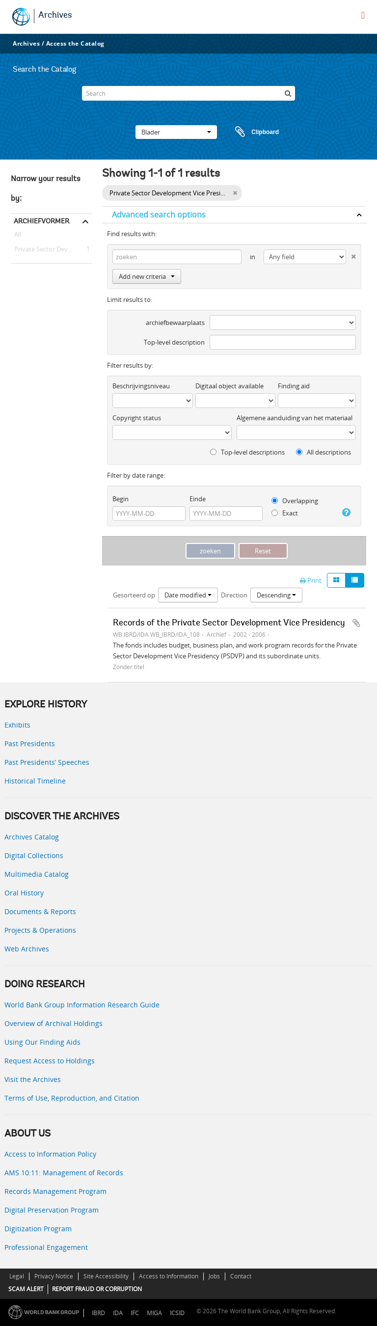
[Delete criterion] (351, 254)
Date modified (188, 595)
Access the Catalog (75, 43)
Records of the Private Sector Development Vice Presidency (229, 623)
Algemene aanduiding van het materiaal (294, 417)
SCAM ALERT (26, 1289)
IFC (135, 1313)
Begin (120, 498)
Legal (16, 1276)
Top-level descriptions (247, 452)
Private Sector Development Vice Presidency (51, 249)
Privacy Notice (53, 1276)
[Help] (345, 512)
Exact (284, 513)
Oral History (24, 892)
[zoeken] (287, 93)
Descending (276, 595)
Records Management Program (55, 1191)
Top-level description (174, 342)
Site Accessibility (106, 1276)
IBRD (98, 1313)
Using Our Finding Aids (42, 1042)
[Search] (188, 93)
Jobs (214, 1276)
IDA (118, 1313)
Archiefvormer (41, 221)
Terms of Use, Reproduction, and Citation (71, 1098)
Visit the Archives (32, 1079)
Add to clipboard (356, 623)
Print (311, 580)
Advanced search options (159, 214)
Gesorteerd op (134, 595)
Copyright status (136, 417)
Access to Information (168, 1276)
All (17, 236)
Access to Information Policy (50, 1154)
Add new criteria (147, 276)
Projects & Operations (40, 930)
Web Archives (26, 948)
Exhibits (17, 725)
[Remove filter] (235, 193)
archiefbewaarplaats (175, 322)
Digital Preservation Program (51, 1210)
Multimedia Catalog (36, 874)
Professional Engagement (46, 1247)
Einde (197, 498)
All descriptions (323, 452)
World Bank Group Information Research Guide (82, 1004)
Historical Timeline (35, 780)
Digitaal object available (229, 385)
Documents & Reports (40, 911)
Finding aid (294, 385)
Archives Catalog (31, 836)
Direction (234, 595)
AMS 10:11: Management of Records (63, 1172)
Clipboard (252, 132)
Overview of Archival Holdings (53, 1023)
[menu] (363, 15)
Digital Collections (33, 855)
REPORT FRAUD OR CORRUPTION (97, 1289)
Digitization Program (38, 1228)
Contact (240, 1276)
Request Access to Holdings (49, 1060)
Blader (176, 132)
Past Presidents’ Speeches (46, 762)
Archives (55, 15)
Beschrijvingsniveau (141, 385)
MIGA (154, 1313)
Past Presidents (29, 743)
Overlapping (294, 500)
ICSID (177, 1313)
